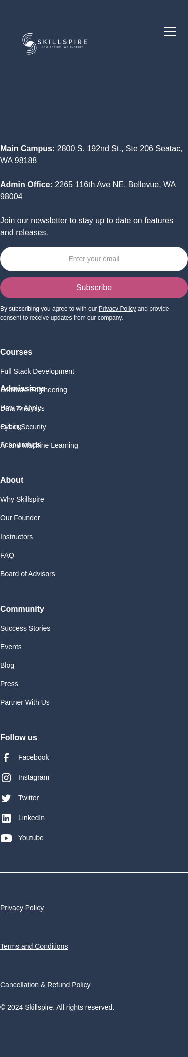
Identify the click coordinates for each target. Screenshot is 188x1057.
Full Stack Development (37, 371)
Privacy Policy (22, 908)
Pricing (11, 426)
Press (9, 684)
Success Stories (25, 628)
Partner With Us (25, 702)
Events (11, 647)
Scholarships (20, 445)
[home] (55, 41)
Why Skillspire (22, 499)
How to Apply (20, 408)
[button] (168, 31)
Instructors (16, 537)
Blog (7, 665)
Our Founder (20, 518)
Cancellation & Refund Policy (45, 985)
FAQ (7, 555)
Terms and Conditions (34, 946)
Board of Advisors (27, 574)
